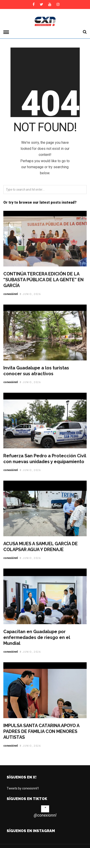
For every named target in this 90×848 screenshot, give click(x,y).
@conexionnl (45, 815)
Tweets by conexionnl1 (23, 788)
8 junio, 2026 (30, 294)
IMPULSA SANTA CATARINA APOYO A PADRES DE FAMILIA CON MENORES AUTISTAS (41, 731)
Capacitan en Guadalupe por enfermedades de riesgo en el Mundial (36, 637)
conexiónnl (10, 294)
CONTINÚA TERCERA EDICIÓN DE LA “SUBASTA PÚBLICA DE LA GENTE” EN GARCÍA (43, 279)
